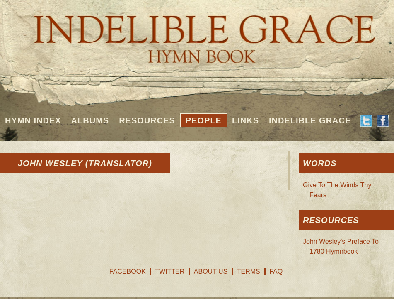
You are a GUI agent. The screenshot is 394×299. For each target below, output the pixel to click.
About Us (211, 271)
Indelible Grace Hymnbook (197, 33)
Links (245, 120)
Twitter (169, 271)
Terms (248, 271)
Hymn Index (33, 120)
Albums (90, 120)
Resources (147, 120)
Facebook (127, 271)
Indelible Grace (310, 120)
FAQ (276, 271)
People (204, 120)
